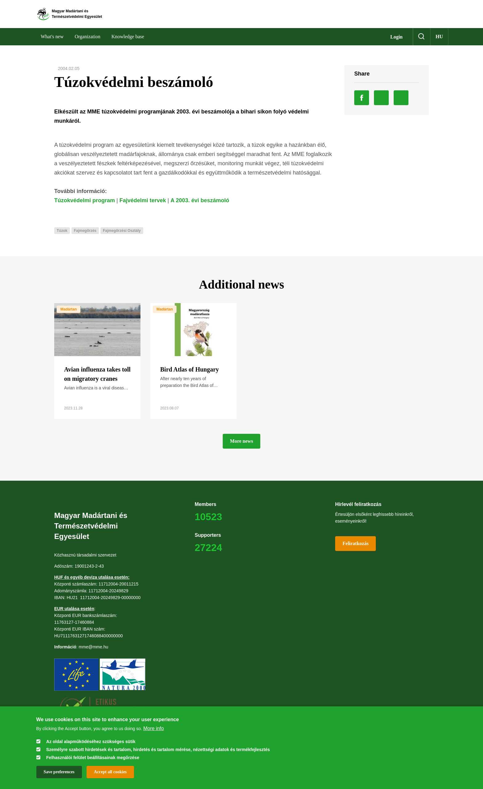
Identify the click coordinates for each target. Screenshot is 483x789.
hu (439, 43)
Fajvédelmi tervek (143, 207)
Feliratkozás (355, 550)
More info (153, 728)
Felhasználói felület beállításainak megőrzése (92, 757)
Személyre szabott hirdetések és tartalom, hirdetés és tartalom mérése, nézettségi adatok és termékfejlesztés (158, 749)
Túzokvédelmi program (84, 207)
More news (241, 447)
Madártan (68, 316)
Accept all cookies (110, 772)
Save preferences (59, 772)
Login (396, 43)
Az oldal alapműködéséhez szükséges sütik (90, 741)
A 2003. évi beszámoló (200, 207)
